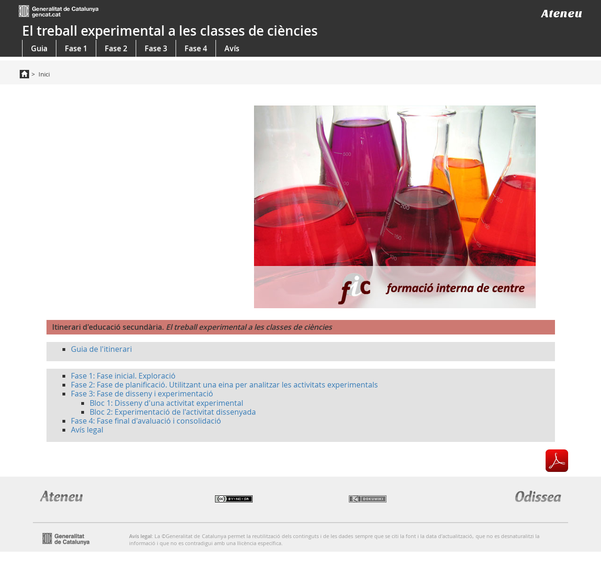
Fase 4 (196, 48)
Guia (39, 48)
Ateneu (561, 13)
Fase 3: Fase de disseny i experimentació (142, 393)
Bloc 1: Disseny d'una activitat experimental (166, 403)
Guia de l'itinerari (101, 349)
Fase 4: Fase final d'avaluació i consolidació (146, 421)
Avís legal (87, 430)
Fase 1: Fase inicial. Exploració (123, 376)
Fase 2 (116, 48)
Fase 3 (156, 48)
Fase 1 (76, 48)
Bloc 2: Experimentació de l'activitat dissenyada (173, 412)
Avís (231, 48)
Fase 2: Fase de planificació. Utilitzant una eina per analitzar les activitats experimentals (224, 385)
